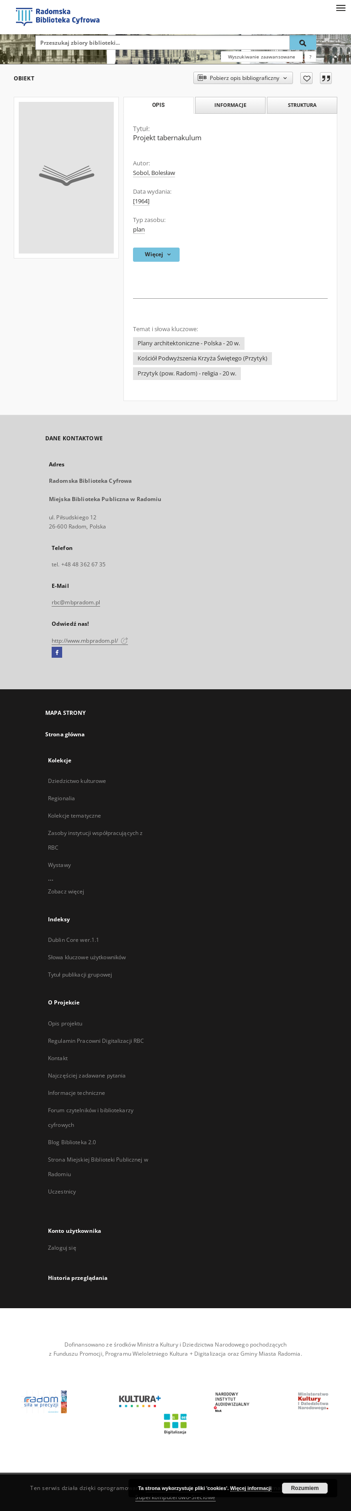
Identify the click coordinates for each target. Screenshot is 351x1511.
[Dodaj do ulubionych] (306, 78)
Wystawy (59, 865)
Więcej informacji (250, 1488)
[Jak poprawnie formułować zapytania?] (310, 56)
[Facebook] (57, 653)
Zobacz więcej (66, 891)
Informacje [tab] (230, 104)
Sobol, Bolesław (154, 173)
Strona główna (65, 734)
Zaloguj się (62, 1248)
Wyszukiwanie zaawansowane (262, 56)
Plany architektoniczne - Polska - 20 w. (189, 343)
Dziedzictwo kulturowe (77, 781)
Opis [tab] (158, 105)
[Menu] (340, 7)
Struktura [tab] (302, 104)
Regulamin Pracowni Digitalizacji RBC (96, 1041)
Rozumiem (305, 1488)
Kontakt (58, 1058)
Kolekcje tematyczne (74, 815)
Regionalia (61, 798)
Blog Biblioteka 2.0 (72, 1142)
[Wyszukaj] (303, 42)
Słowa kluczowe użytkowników (87, 957)
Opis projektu (65, 1023)
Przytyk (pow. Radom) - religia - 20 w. (187, 373)
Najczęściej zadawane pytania (87, 1075)
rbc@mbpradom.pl (76, 602)
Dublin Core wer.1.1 (73, 940)
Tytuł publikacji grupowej (80, 974)
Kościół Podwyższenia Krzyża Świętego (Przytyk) (202, 358)
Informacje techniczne (77, 1093)
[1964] (141, 201)
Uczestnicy (62, 1191)
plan (139, 229)
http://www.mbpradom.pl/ (90, 641)
